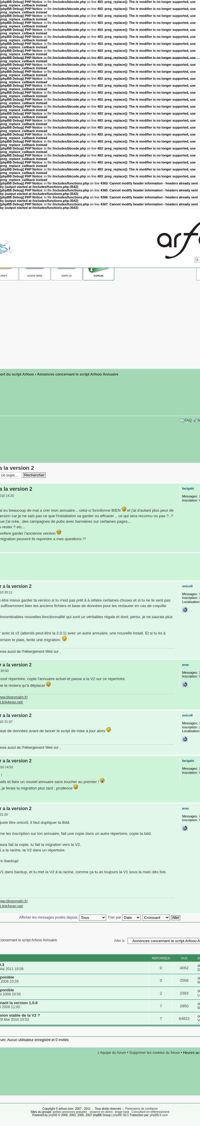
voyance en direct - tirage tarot (109, 1111)
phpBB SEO (121, 1115)
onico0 (187, 586)
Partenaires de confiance (141, 1108)
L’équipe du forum (112, 1053)
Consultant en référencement (150, 1111)
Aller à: (119, 941)
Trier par (124, 917)
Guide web (34, 275)
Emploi (67, 275)
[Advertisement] (98, 567)
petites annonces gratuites (70, 1111)
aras (185, 664)
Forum (98, 275)
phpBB (53, 1115)
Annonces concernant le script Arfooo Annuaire (77, 374)
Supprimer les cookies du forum (154, 1053)
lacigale (188, 488)
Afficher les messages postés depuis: (62, 917)
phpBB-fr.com (159, 1115)
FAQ (188, 420)
